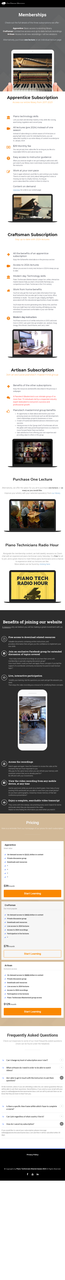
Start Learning (32, 893)
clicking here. (45, 564)
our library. (56, 493)
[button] (62, 1060)
